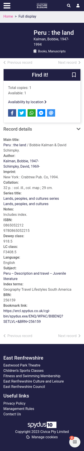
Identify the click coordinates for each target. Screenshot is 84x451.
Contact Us (12, 414)
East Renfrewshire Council (24, 387)
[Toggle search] (68, 6)
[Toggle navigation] (7, 5)
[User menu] (78, 6)
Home (8, 16)
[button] (74, 75)
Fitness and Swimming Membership (31, 376)
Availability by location (27, 102)
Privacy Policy (14, 403)
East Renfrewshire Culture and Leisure (33, 381)
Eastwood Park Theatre (21, 365)
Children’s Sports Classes (23, 371)
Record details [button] (17, 129)
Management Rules (18, 409)
